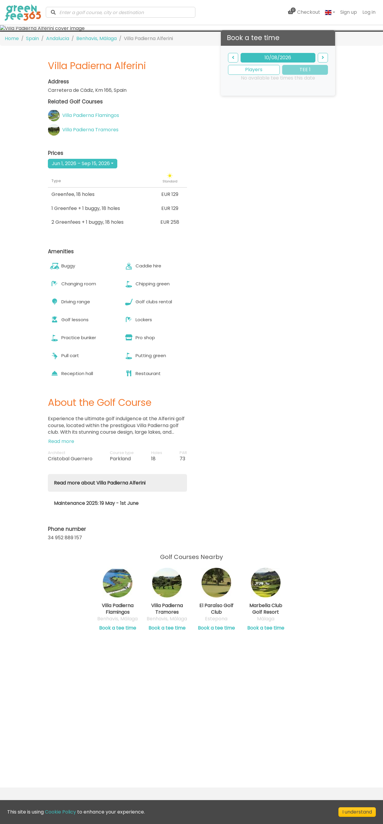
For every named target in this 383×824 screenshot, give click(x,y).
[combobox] (120, 12)
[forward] (323, 144)
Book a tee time (117, 714)
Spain (32, 125)
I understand (357, 811)
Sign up (348, 12)
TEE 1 (305, 156)
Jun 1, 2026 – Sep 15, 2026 (81, 249)
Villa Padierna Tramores (90, 216)
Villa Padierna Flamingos (90, 202)
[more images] (28, 109)
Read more (61, 528)
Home (12, 125)
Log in (369, 12)
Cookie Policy (60, 811)
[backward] (233, 144)
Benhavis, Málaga (96, 125)
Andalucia (57, 125)
